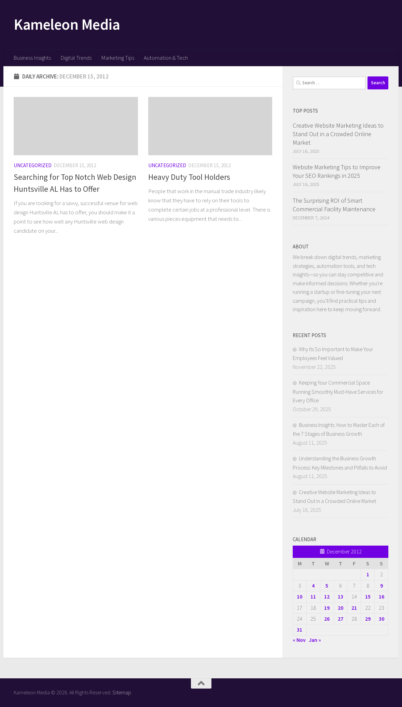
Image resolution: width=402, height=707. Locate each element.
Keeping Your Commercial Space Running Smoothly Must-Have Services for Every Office (338, 391)
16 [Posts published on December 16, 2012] (381, 596)
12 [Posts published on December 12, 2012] (327, 596)
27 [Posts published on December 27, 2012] (340, 618)
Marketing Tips (117, 57)
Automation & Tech (166, 57)
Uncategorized (33, 165)
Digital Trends (76, 57)
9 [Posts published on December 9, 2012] (381, 585)
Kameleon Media (67, 24)
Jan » (315, 639)
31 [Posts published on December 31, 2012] (299, 629)
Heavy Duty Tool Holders (189, 177)
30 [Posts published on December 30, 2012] (381, 618)
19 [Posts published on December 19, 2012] (327, 607)
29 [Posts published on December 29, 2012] (368, 618)
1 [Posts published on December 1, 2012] (367, 574)
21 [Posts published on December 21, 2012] (354, 607)
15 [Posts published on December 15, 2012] (368, 596)
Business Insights (32, 57)
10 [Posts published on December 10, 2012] (299, 596)
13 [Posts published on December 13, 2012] (340, 596)
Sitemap (121, 692)
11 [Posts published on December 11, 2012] (313, 596)
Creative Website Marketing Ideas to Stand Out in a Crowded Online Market (338, 133)
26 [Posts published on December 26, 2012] (327, 618)
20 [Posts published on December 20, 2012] (340, 607)
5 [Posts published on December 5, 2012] (326, 585)
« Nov (299, 639)
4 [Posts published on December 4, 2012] (313, 585)
